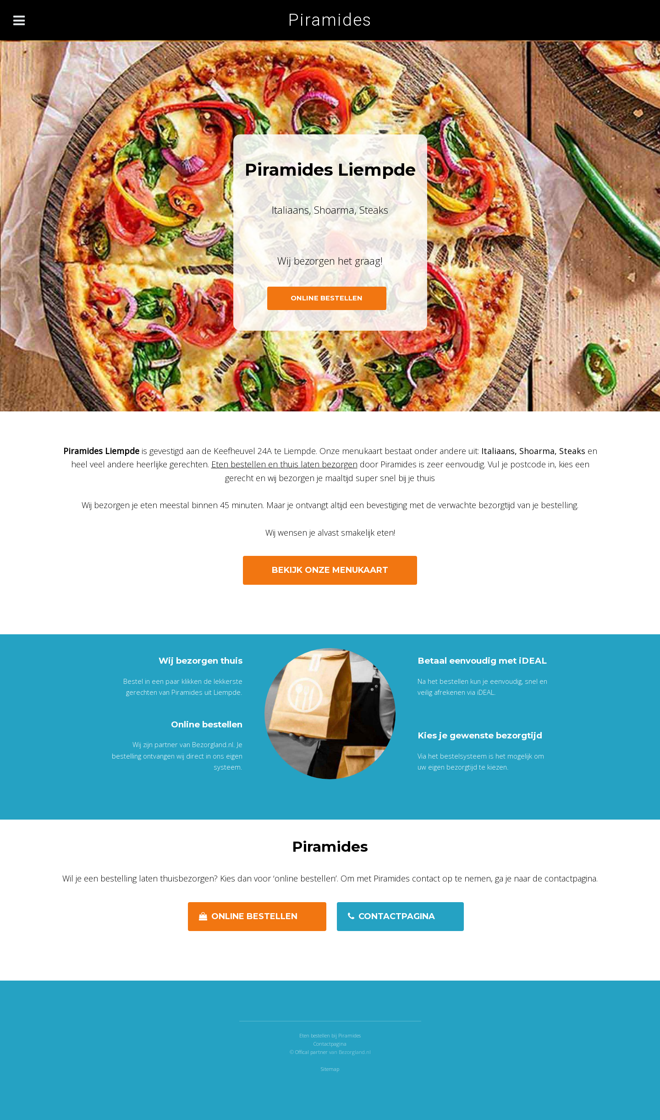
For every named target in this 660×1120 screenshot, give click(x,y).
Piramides (330, 20)
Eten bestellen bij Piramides (330, 1035)
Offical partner (312, 1051)
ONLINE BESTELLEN (327, 298)
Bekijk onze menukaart (330, 570)
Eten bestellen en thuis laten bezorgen (284, 464)
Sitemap (330, 1068)
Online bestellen (254, 916)
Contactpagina (396, 916)
